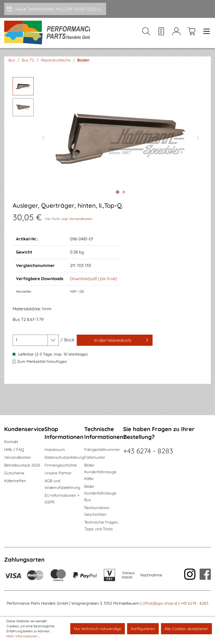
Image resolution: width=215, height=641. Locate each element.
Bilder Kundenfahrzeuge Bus (100, 493)
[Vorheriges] (43, 138)
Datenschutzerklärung (64, 457)
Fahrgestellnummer (102, 449)
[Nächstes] (198, 138)
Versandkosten (17, 457)
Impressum (55, 449)
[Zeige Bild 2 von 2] (124, 193)
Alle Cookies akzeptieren (186, 628)
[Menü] (205, 33)
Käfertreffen (15, 480)
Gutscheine (14, 473)
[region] (107, 139)
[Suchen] (146, 33)
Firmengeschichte (61, 465)
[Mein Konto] (176, 33)
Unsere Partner (58, 473)
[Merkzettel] (161, 33)
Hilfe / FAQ (14, 449)
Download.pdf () (93, 280)
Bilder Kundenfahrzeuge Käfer (100, 472)
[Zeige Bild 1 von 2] (117, 193)
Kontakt (11, 441)
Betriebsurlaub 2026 (22, 465)
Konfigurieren (143, 628)
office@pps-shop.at (159, 603)
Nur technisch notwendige (97, 628)
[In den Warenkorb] (115, 341)
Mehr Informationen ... (23, 636)
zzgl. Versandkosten (76, 220)
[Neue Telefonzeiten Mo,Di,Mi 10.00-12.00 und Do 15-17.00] (55, 9)
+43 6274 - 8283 (148, 450)
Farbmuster (94, 457)
